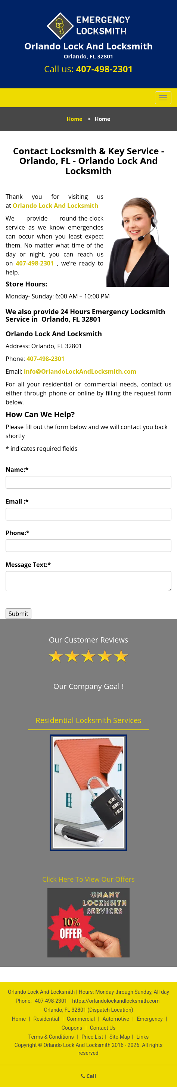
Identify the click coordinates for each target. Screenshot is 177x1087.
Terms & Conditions (51, 1037)
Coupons (72, 1028)
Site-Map (119, 1037)
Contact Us (103, 1028)
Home (74, 118)
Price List (92, 1037)
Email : (17, 501)
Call (88, 1076)
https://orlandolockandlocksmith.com (115, 1001)
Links (142, 1037)
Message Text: (28, 565)
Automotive (115, 1019)
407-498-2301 (104, 69)
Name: (17, 469)
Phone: (18, 533)
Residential (46, 1019)
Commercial (81, 1019)
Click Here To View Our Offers (88, 879)
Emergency (149, 1019)
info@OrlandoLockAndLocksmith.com (80, 371)
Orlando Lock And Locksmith (55, 205)
